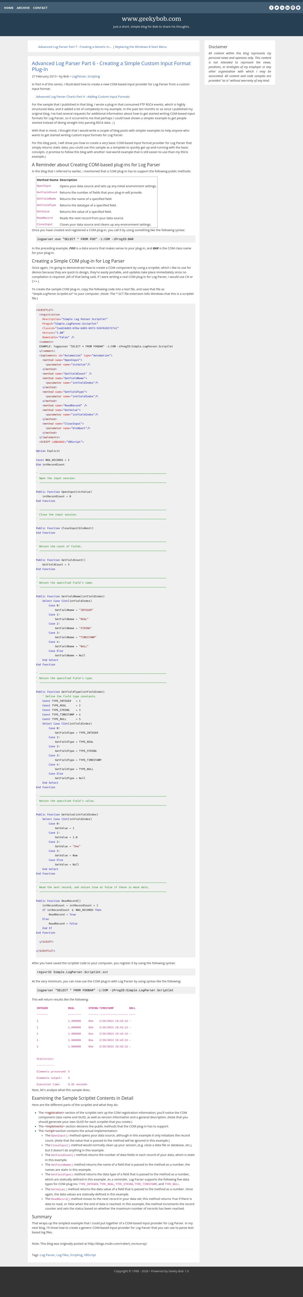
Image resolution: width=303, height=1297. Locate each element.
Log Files (63, 1254)
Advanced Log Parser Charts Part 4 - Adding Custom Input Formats (83, 96)
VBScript (90, 1254)
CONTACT (40, 8)
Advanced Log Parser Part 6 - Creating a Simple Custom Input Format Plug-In (111, 66)
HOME (8, 8)
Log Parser (47, 1254)
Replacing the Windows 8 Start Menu (141, 47)
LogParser (79, 76)
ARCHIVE (23, 8)
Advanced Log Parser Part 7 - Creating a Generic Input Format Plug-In (87, 47)
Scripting (94, 76)
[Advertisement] (151, 1284)
